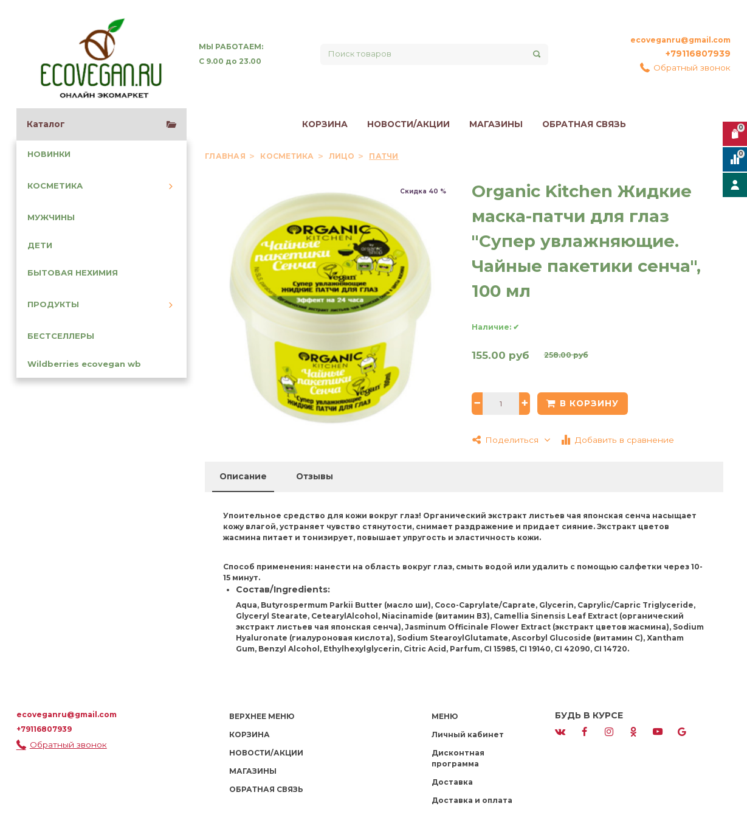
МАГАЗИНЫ (496, 124)
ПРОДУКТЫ (53, 304)
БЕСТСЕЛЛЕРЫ (60, 336)
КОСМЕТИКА (55, 185)
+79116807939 (698, 53)
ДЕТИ (39, 245)
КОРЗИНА (325, 124)
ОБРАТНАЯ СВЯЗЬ (584, 124)
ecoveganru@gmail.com (680, 39)
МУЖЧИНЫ (51, 217)
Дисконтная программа (458, 758)
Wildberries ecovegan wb (84, 364)
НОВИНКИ (49, 154)
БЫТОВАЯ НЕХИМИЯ (72, 272)
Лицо (342, 156)
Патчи (383, 156)
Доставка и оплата (472, 800)
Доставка (452, 782)
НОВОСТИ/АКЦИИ (408, 124)
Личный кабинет (468, 734)
